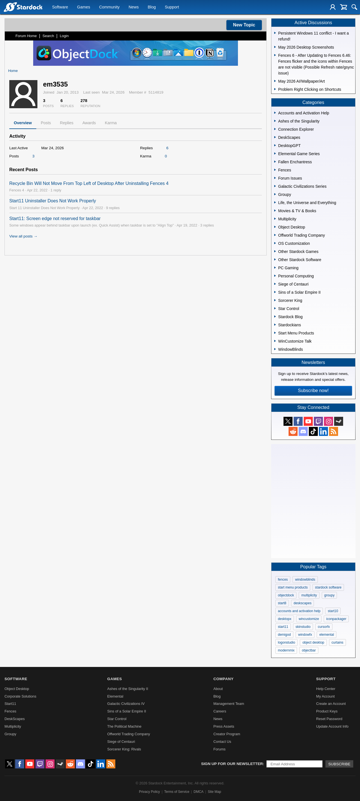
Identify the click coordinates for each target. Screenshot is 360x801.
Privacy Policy (149, 792)
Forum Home (26, 36)
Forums (219, 749)
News (134, 7)
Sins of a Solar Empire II (126, 711)
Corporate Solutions (20, 696)
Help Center (325, 689)
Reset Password (329, 719)
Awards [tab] (89, 123)
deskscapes (302, 603)
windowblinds (305, 579)
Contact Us (222, 741)
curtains (337, 642)
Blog (152, 7)
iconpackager (336, 619)
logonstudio (286, 642)
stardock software (328, 587)
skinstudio (303, 627)
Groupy (10, 734)
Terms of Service (176, 792)
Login (64, 36)
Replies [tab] (66, 123)
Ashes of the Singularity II (127, 689)
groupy (329, 595)
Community (109, 7)
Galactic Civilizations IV (126, 704)
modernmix (286, 650)
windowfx (305, 635)
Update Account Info (332, 726)
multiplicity (309, 595)
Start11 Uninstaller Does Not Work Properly (52, 200)
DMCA (198, 792)
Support (172, 7)
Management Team (228, 704)
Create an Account (331, 704)
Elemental (115, 696)
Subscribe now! (313, 390)
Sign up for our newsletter (232, 764)
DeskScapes (14, 719)
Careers (219, 711)
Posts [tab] (46, 123)
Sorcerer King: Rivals (124, 749)
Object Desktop (16, 689)
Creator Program (226, 734)
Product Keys (327, 711)
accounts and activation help (299, 611)
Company (223, 679)
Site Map (214, 792)
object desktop (313, 642)
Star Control (116, 719)
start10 (333, 611)
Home (13, 71)
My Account (325, 696)
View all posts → (23, 236)
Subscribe (339, 764)
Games (83, 7)
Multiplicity (12, 726)
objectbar (309, 650)
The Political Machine (124, 726)
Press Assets (223, 726)
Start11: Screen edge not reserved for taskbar (55, 218)
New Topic (244, 24)
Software (60, 7)
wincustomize (309, 619)
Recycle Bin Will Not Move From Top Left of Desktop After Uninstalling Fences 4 (88, 183)
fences (283, 579)
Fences (10, 711)
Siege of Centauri (121, 741)
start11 (283, 627)
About (218, 689)
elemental (326, 635)
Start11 (10, 704)
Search (48, 36)
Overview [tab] (23, 123)
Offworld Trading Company (128, 734)
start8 (282, 603)
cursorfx (324, 627)
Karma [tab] (111, 123)
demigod (284, 635)
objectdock (286, 595)
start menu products (293, 587)
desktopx (284, 619)
